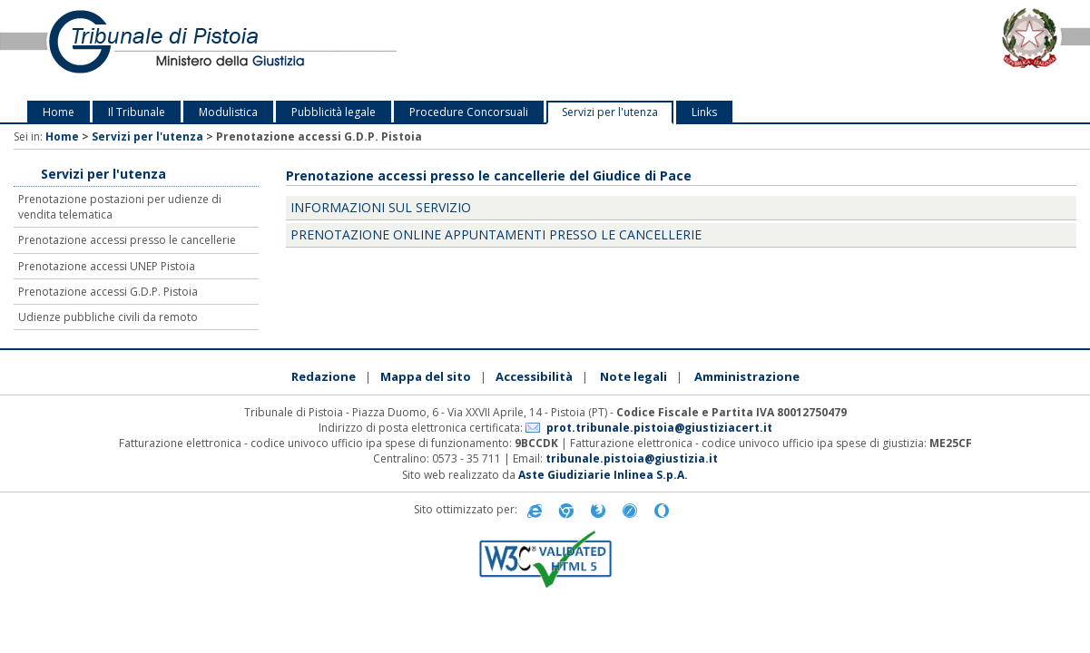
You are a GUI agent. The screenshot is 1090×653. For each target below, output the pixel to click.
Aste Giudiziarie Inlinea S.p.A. (603, 474)
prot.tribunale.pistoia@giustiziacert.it (659, 427)
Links (704, 112)
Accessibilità (534, 376)
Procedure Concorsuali (468, 112)
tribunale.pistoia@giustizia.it (631, 458)
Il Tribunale (136, 112)
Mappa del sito (425, 376)
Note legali (633, 376)
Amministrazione (747, 376)
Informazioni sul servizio (380, 207)
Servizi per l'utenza (610, 112)
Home (58, 112)
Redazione (323, 376)
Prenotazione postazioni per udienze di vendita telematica (119, 206)
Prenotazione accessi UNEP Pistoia (106, 266)
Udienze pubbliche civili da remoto (108, 317)
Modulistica (228, 112)
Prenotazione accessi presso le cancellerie (127, 240)
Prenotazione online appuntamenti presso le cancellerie (496, 234)
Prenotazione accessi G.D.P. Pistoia (108, 291)
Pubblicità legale (333, 112)
